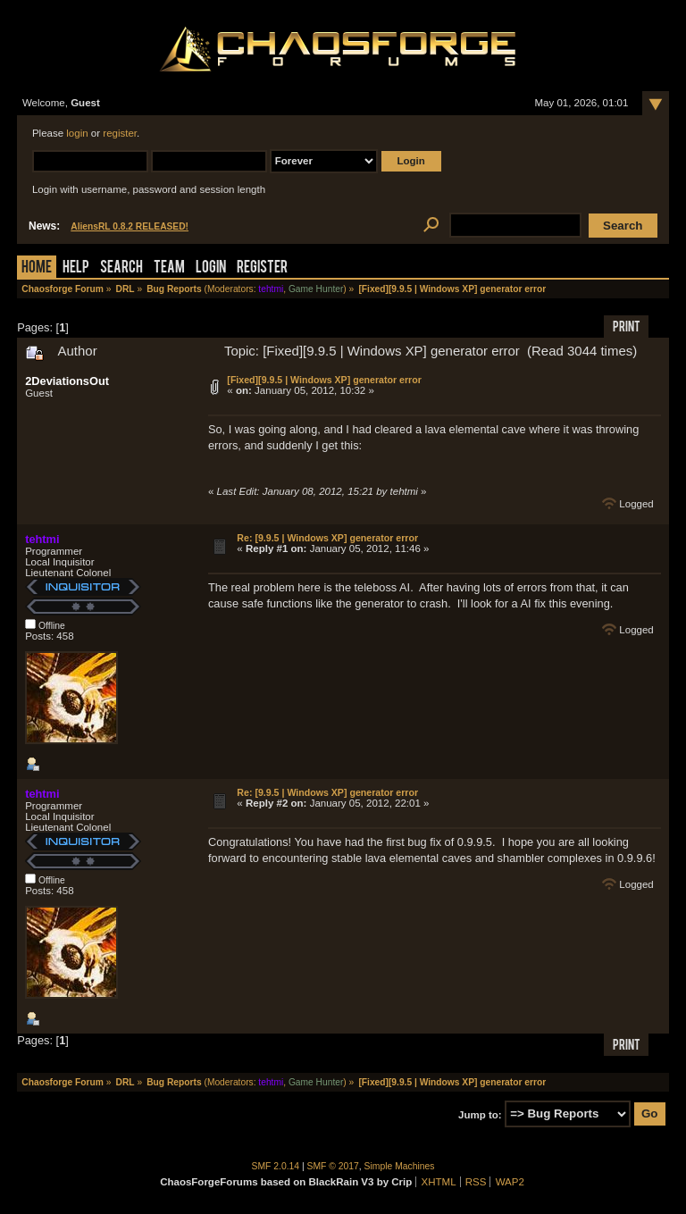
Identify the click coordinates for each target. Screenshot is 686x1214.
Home (36, 268)
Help (76, 268)
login (77, 133)
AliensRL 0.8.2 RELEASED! (129, 226)
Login (211, 268)
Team (169, 268)
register (120, 133)
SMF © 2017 (333, 1166)
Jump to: (480, 1114)
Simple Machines (399, 1166)
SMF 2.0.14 (276, 1166)
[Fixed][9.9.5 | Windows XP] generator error (324, 379)
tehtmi (270, 289)
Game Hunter (316, 289)
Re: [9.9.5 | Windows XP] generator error (327, 537)
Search (121, 268)
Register (262, 268)
